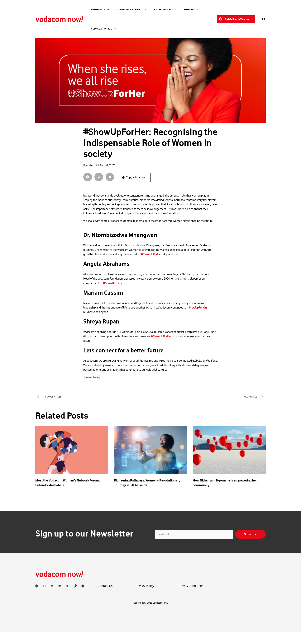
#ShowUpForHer (151, 254)
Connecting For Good (123, 9)
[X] (52, 586)
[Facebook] (36, 586)
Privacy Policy (145, 586)
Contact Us (105, 586)
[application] (103, 9)
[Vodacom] (82, 586)
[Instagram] (67, 586)
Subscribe (250, 534)
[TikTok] (75, 586)
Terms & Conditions (190, 586)
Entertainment (152, 9)
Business (173, 9)
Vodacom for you (195, 9)
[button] (236, 9)
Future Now (96, 9)
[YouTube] (44, 586)
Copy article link (133, 177)
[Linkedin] (59, 586)
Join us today (91, 377)
